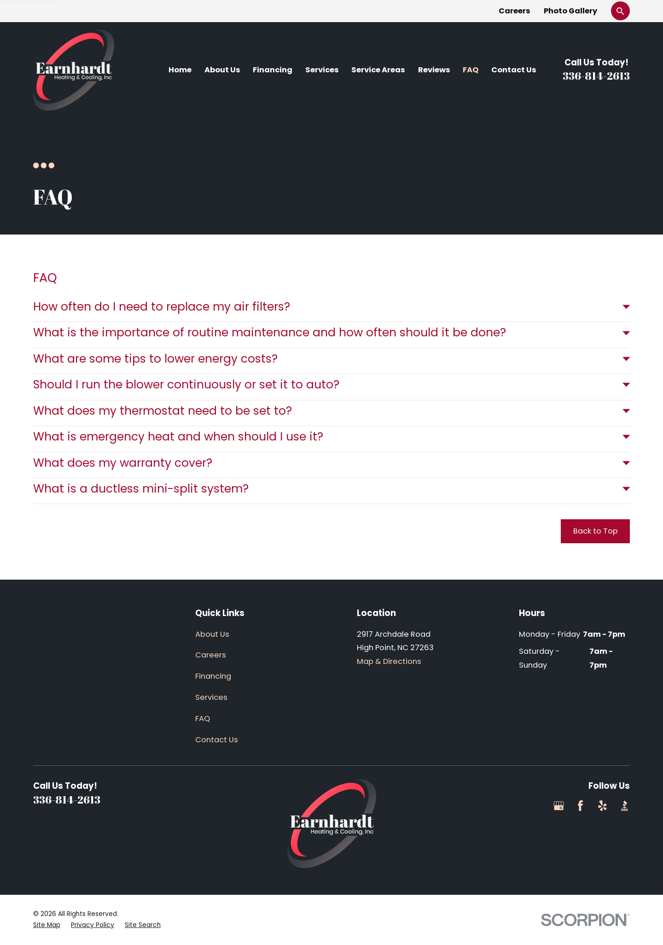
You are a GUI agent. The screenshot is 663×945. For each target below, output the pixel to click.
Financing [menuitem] (272, 70)
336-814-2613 (596, 76)
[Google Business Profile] (558, 805)
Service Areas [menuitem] (378, 70)
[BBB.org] (624, 805)
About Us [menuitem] (222, 70)
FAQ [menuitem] (470, 70)
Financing (213, 676)
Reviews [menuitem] (434, 70)
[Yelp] (602, 805)
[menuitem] (46, 925)
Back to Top (595, 531)
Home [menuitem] (180, 70)
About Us (212, 634)
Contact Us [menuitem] (513, 70)
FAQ (202, 718)
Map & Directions (389, 661)
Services (211, 697)
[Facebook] (580, 805)
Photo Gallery (570, 11)
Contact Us (216, 739)
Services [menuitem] (322, 70)
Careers (514, 11)
